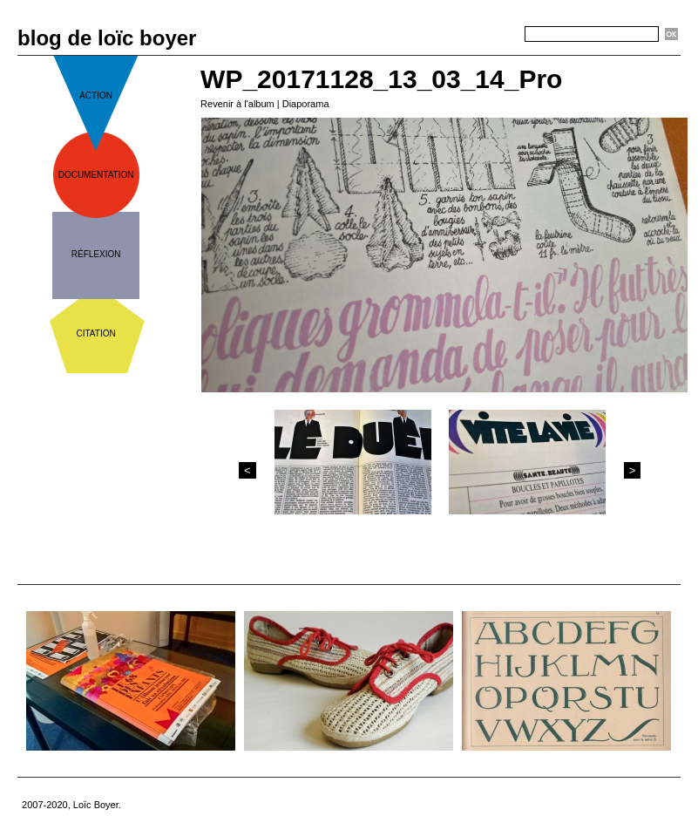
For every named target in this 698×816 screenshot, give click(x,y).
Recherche (493, 35)
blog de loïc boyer (106, 38)
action (95, 95)
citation (96, 333)
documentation (96, 175)
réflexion (96, 254)
